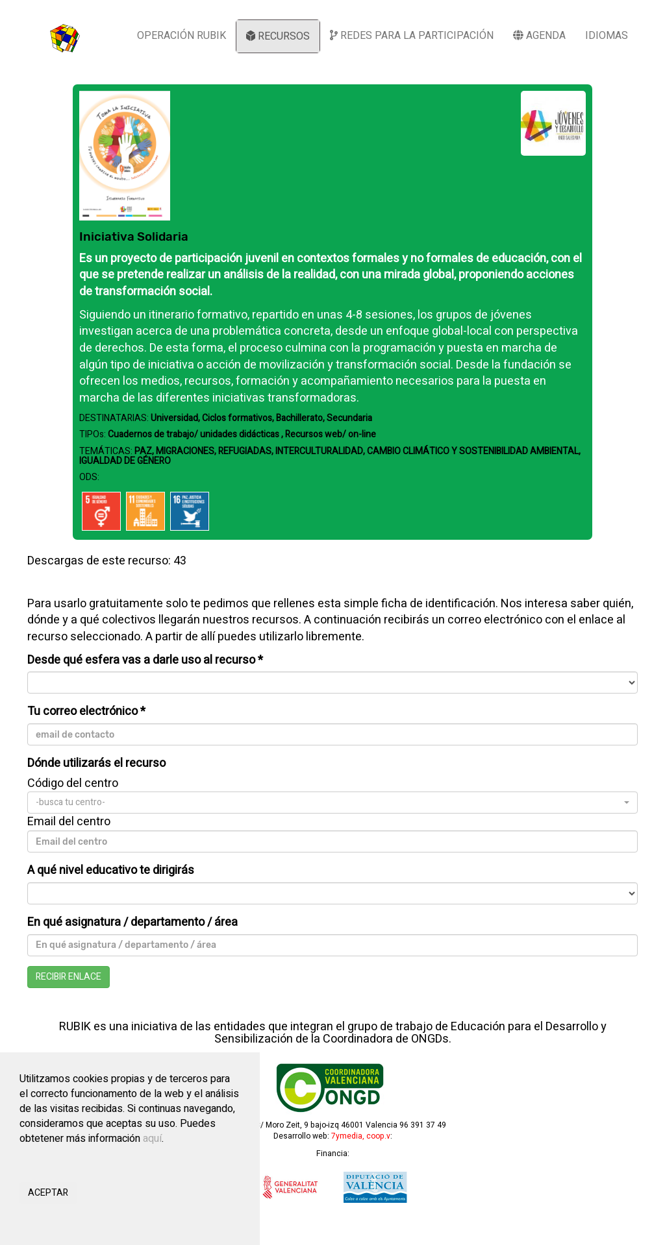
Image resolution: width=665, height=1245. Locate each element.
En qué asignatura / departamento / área (132, 922)
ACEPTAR (48, 1193)
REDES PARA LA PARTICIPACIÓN (412, 35)
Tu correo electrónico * (86, 711)
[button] (332, 803)
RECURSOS (278, 36)
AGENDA (539, 35)
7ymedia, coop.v (360, 1136)
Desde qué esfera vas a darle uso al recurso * (145, 660)
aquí (152, 1138)
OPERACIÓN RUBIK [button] (181, 35)
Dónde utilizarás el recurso (96, 763)
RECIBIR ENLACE (68, 977)
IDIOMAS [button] (606, 35)
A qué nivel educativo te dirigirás (110, 870)
